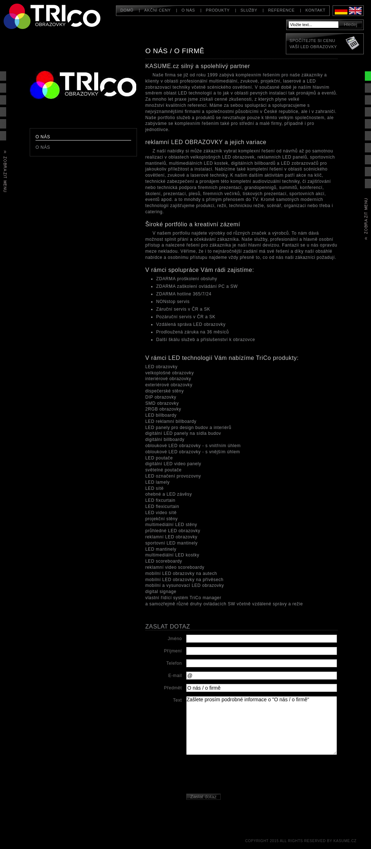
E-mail (175, 675)
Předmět (173, 687)
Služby (249, 10)
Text (177, 700)
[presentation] (241, 775)
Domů (126, 10)
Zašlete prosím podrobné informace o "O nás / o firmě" (261, 725)
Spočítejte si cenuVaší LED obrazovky (313, 43)
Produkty (218, 10)
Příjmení (173, 650)
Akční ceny (157, 10)
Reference (281, 10)
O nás (188, 10)
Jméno (175, 638)
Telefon (174, 663)
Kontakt (315, 10)
